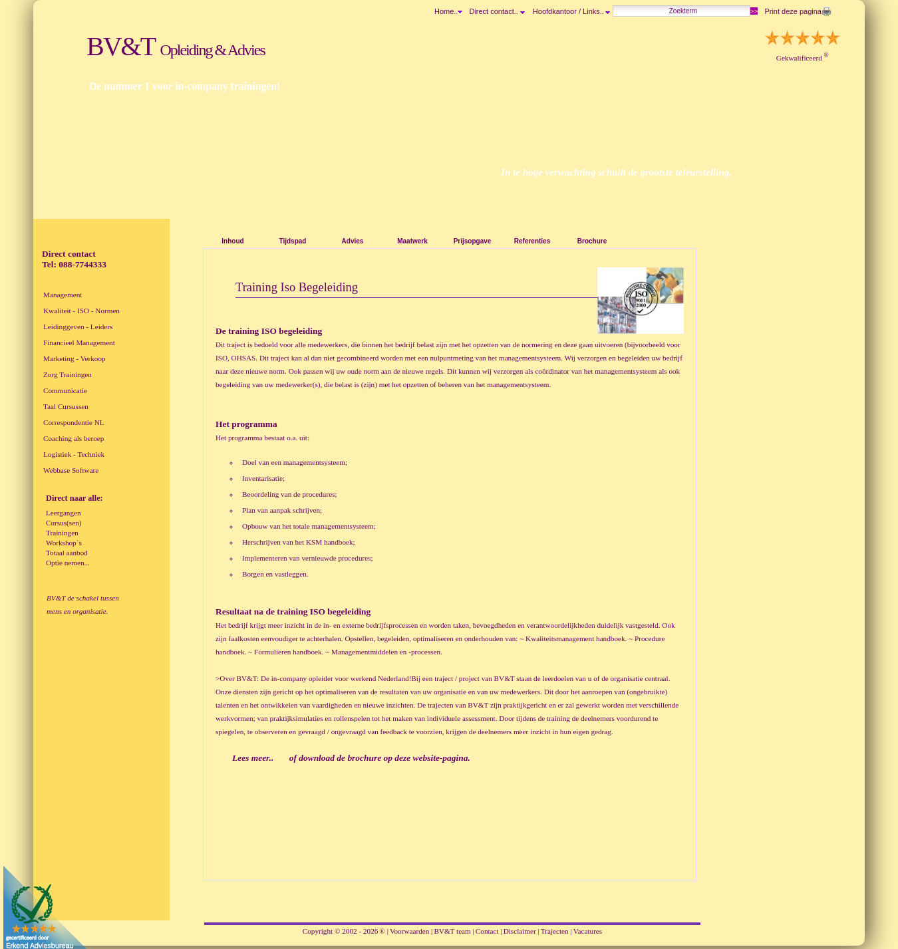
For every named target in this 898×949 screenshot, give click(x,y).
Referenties (532, 241)
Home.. (446, 11)
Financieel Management (79, 342)
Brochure (592, 241)
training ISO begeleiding (324, 611)
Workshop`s (64, 543)
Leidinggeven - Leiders (77, 327)
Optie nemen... (68, 563)
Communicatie (65, 390)
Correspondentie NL (73, 422)
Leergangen (63, 513)
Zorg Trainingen (67, 374)
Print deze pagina (793, 11)
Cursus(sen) (63, 523)
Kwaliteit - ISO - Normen (81, 311)
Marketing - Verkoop (74, 358)
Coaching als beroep (73, 438)
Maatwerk (412, 241)
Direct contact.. (496, 11)
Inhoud (232, 241)
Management (62, 295)
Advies (353, 241)
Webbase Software (70, 470)
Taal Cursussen (65, 406)
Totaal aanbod (67, 553)
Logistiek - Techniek (73, 454)
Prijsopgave (473, 241)
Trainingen (62, 533)
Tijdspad (293, 241)
